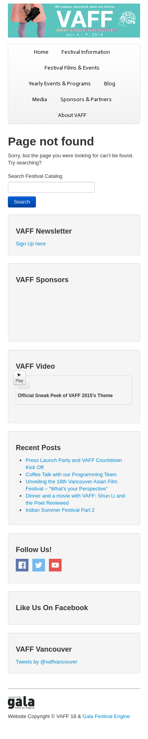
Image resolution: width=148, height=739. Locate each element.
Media (39, 99)
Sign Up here (31, 244)
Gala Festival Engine (106, 716)
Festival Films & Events (72, 67)
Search (22, 202)
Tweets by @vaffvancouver (46, 662)
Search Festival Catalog (35, 176)
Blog (109, 83)
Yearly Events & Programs (60, 83)
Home (41, 52)
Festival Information (86, 52)
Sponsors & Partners (86, 99)
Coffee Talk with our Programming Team (71, 474)
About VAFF (72, 115)
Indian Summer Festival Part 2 (60, 510)
